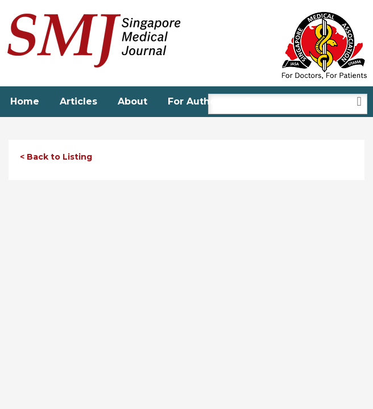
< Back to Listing (56, 157)
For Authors (196, 101)
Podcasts (268, 101)
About (132, 101)
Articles (78, 101)
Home (24, 101)
